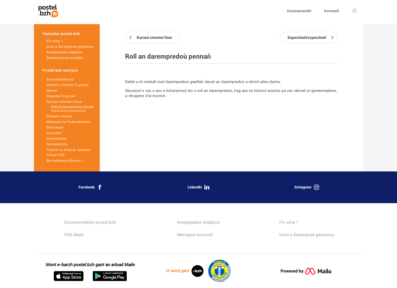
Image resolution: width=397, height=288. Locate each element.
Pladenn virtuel (59, 116)
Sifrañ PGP (56, 155)
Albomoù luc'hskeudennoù (68, 122)
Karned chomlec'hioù (64, 102)
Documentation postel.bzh (90, 222)
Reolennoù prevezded (65, 58)
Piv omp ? (55, 41)
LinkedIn (198, 187)
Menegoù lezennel (195, 234)
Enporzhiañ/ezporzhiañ (68, 111)
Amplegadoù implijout (65, 52)
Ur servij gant (185, 271)
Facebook (90, 187)
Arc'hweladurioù (60, 79)
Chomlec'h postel (61, 96)
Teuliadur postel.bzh (61, 34)
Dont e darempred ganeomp (70, 47)
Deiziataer (55, 127)
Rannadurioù (57, 144)
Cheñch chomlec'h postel (68, 85)
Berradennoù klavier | (65, 161)
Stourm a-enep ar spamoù (68, 150)
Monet (52, 90)
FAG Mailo (74, 234)
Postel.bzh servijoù (60, 70)
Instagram (306, 187)
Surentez (54, 133)
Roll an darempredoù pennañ (72, 106)
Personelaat (57, 138)
